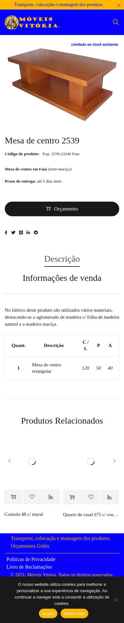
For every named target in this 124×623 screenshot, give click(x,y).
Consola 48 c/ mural (23, 514)
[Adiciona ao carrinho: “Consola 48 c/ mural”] (13, 496)
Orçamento (66, 209)
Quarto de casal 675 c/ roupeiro (91, 514)
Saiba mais (74, 613)
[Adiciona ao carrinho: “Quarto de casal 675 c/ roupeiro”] (72, 497)
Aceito (48, 613)
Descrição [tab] (62, 259)
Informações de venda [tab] (62, 278)
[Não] (116, 600)
